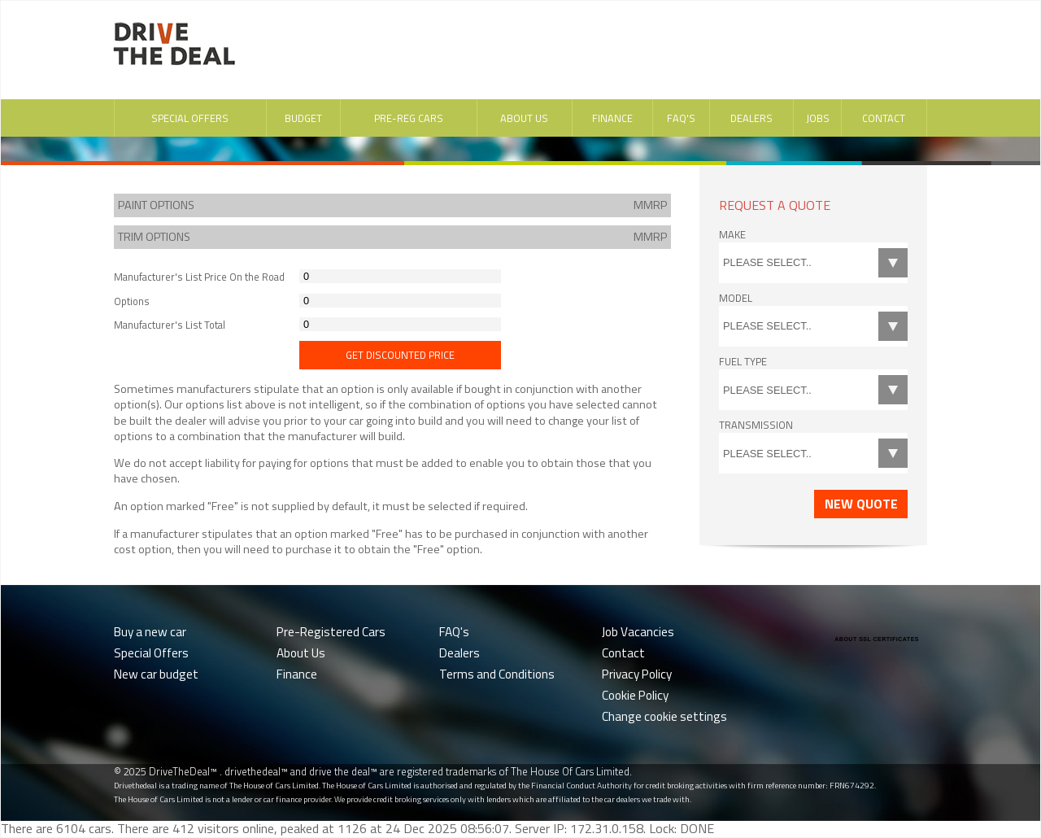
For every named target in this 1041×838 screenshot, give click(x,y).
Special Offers (190, 118)
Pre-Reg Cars (408, 118)
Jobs (818, 118)
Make (732, 234)
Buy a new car (150, 631)
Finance (612, 118)
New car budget (156, 674)
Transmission (756, 425)
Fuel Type (743, 361)
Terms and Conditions (497, 674)
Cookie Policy (635, 695)
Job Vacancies (638, 631)
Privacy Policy (637, 674)
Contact (883, 118)
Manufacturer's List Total (169, 325)
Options (132, 301)
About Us (524, 118)
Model (735, 298)
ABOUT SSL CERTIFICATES (876, 639)
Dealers (751, 118)
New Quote (861, 503)
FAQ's (681, 118)
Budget (303, 118)
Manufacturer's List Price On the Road (199, 277)
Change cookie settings (664, 716)
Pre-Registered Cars (331, 631)
